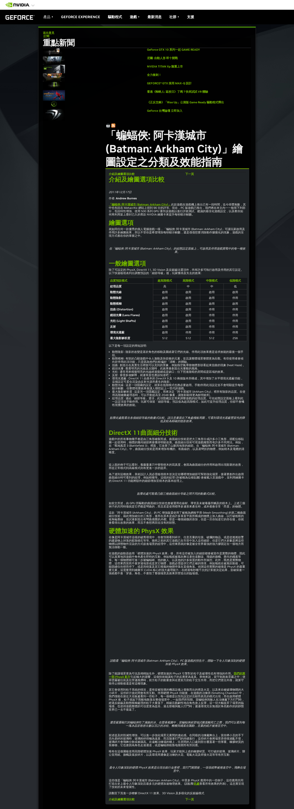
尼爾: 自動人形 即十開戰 (162, 58)
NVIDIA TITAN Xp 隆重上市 (165, 66)
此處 (196, 784)
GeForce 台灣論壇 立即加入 (164, 111)
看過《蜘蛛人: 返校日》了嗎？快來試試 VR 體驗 (177, 92)
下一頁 (189, 174)
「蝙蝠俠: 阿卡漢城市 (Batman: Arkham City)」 (140, 204)
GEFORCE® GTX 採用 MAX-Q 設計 (169, 83)
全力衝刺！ (154, 75)
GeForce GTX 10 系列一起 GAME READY (173, 50)
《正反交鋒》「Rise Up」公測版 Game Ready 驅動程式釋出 (185, 102)
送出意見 (48, 33)
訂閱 (46, 36)
